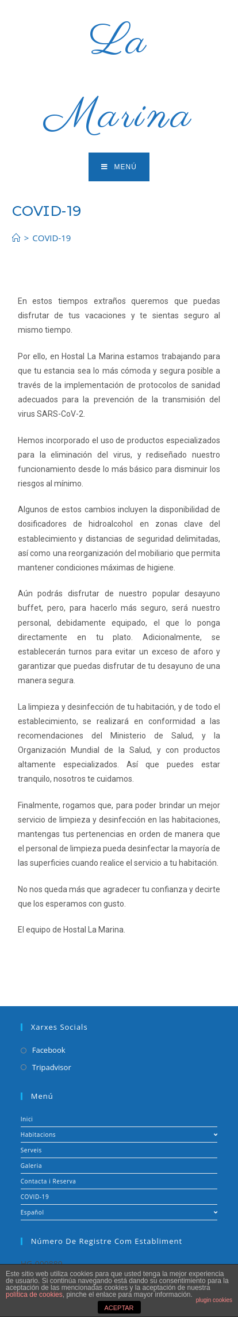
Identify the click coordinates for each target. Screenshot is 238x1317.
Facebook (49, 1050)
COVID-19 (35, 1197)
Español (119, 1212)
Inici (27, 1119)
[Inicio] (16, 237)
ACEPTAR (118, 1307)
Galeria (31, 1166)
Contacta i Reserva (48, 1181)
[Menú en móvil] (119, 167)
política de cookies (34, 1295)
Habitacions (119, 1135)
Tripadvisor (51, 1067)
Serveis (31, 1150)
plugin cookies (214, 1300)
